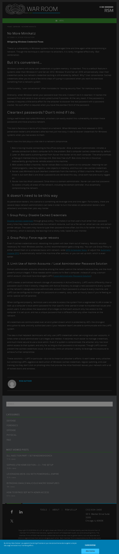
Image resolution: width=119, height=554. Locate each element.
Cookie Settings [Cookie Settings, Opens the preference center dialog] (90, 546)
